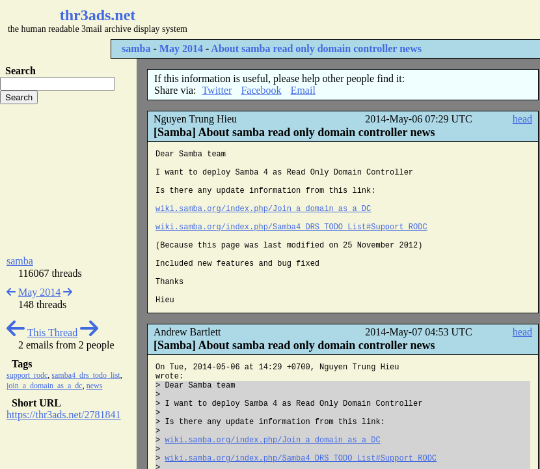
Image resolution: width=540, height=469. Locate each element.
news (95, 385)
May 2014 (181, 48)
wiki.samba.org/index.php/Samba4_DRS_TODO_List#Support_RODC (291, 227)
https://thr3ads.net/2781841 (64, 414)
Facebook (261, 90)
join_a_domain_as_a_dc (45, 385)
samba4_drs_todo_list (85, 375)
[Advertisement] (68, 180)
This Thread (52, 332)
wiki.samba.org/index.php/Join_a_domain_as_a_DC (263, 209)
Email (303, 90)
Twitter (217, 90)
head (522, 118)
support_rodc (27, 375)
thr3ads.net (98, 15)
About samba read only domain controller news (316, 48)
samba (136, 48)
